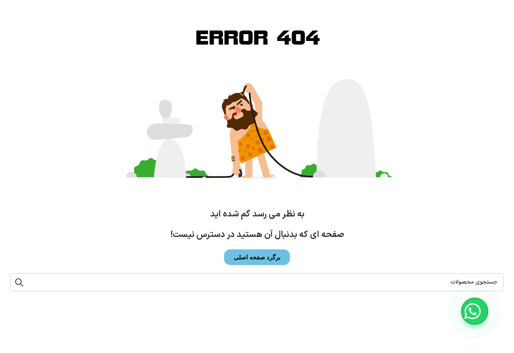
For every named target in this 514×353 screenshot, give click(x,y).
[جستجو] (257, 282)
